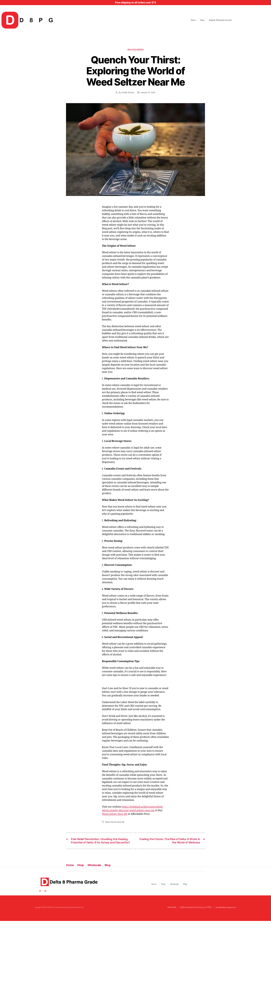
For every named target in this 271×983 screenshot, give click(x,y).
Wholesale (94, 865)
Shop (202, 20)
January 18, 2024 (147, 92)
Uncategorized (135, 49)
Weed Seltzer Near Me (114, 814)
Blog (107, 865)
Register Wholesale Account (220, 20)
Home (193, 20)
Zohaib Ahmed (127, 92)
